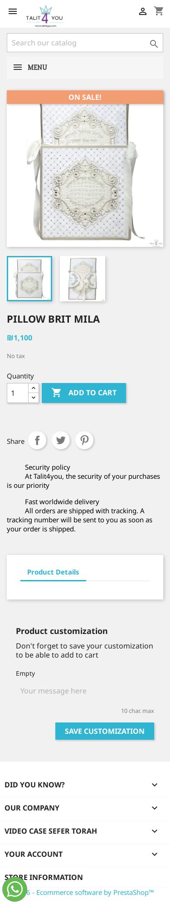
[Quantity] (18, 393)
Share (37, 440)
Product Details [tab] (53, 571)
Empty (25, 673)
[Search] (85, 42)
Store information (44, 877)
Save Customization (105, 731)
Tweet (61, 440)
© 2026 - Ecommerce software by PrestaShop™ (80, 892)
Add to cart (84, 393)
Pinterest (84, 440)
